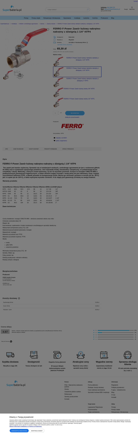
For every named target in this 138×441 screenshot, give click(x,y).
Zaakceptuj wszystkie (19, 431)
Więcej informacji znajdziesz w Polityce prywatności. (25, 426)
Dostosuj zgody (37, 431)
